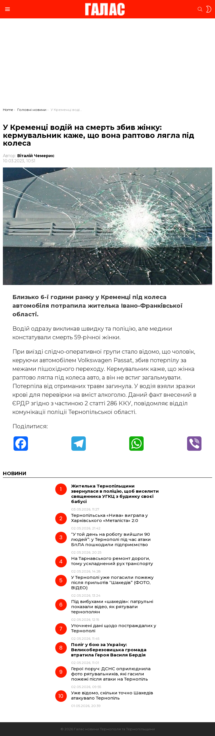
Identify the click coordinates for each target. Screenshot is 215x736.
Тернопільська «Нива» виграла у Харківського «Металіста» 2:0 (109, 517)
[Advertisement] (107, 64)
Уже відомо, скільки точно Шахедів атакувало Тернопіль (112, 695)
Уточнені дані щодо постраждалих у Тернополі (113, 628)
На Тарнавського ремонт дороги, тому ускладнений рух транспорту (112, 561)
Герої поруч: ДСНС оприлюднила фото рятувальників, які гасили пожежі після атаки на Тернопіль (111, 674)
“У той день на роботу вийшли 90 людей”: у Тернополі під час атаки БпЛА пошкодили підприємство (111, 539)
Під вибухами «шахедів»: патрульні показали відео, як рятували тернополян (112, 606)
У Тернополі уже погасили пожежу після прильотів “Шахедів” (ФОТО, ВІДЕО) (112, 582)
